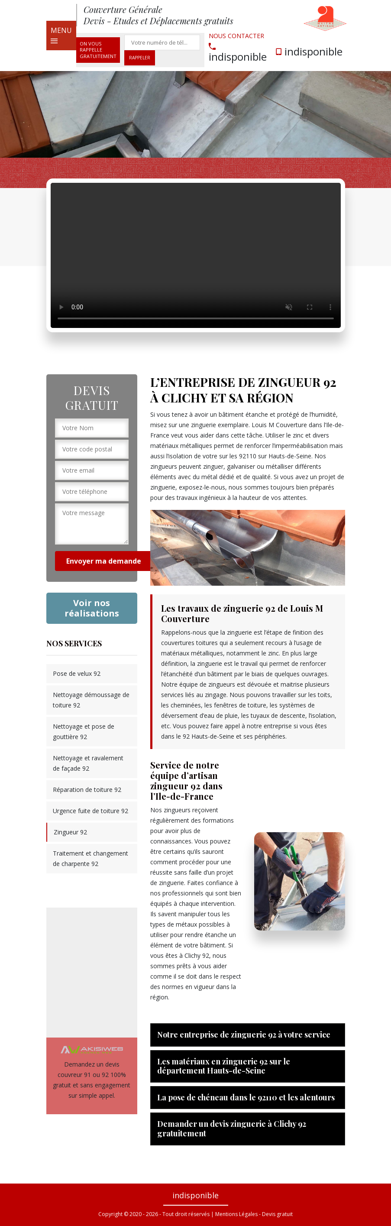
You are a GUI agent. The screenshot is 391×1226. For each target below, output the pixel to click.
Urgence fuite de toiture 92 (90, 811)
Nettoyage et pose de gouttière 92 (83, 731)
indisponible (238, 52)
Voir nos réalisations (92, 608)
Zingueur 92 (70, 832)
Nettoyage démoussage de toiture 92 (91, 700)
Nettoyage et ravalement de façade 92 (88, 763)
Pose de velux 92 (76, 673)
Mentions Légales (236, 1214)
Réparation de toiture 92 (87, 789)
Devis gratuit (277, 1214)
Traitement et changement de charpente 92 (90, 858)
